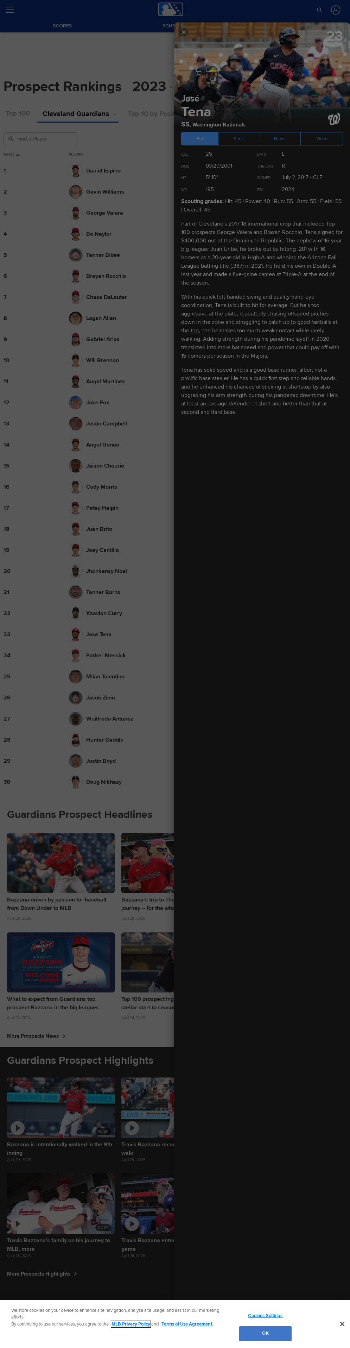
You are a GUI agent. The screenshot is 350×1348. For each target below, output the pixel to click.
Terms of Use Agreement (186, 1324)
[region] (175, 1324)
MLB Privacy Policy (131, 1324)
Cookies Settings (265, 1315)
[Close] (342, 1323)
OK (265, 1333)
